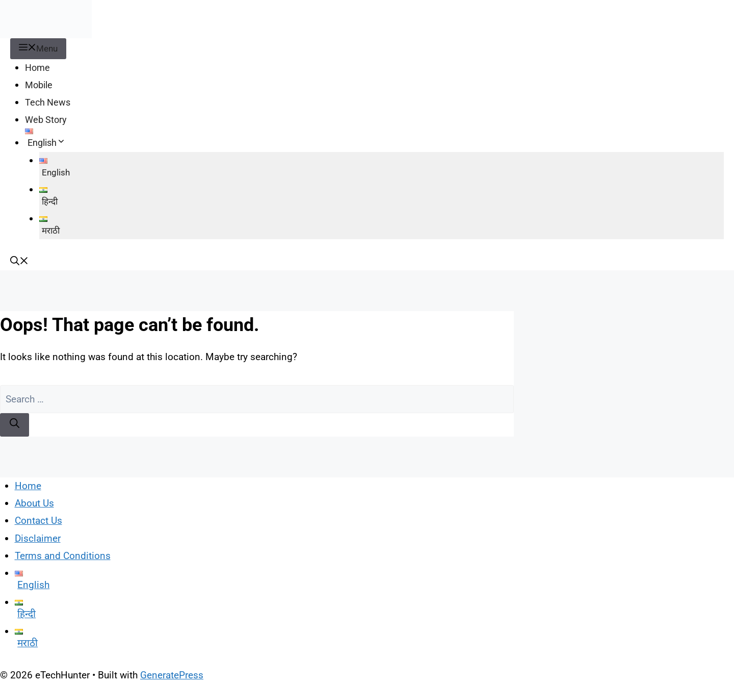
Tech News (47, 102)
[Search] (14, 425)
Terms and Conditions (63, 556)
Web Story (46, 119)
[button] (19, 262)
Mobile (39, 85)
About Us (34, 503)
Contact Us (38, 520)
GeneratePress (171, 675)
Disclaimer (38, 538)
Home (37, 67)
